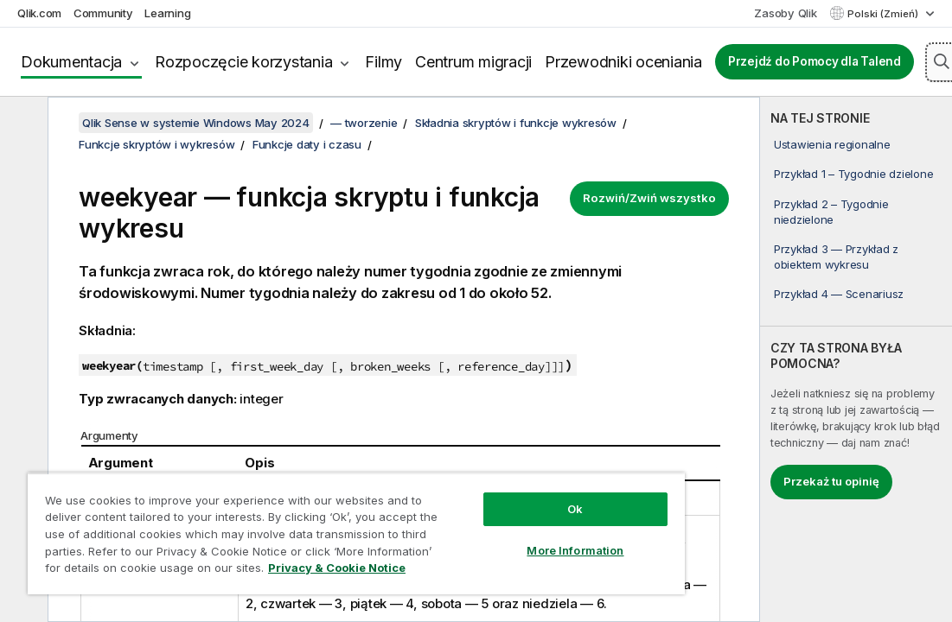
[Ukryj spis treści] (22, 123)
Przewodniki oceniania (623, 62)
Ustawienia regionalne (832, 144)
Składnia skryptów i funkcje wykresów (516, 123)
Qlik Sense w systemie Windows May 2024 (196, 123)
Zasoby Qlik (785, 13)
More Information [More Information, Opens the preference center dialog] (575, 550)
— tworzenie (363, 123)
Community (103, 13)
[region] (356, 533)
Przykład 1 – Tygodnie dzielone (854, 174)
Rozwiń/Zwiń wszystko (649, 198)
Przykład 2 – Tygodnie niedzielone (831, 211)
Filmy (383, 62)
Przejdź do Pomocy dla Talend (814, 61)
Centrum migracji (473, 62)
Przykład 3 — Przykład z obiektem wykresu (836, 256)
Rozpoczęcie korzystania (243, 62)
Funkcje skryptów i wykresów (156, 144)
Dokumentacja (71, 62)
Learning (167, 13)
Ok (575, 509)
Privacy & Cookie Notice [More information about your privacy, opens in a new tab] (337, 567)
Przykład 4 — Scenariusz (839, 294)
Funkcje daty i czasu (306, 144)
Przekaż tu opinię (831, 481)
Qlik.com (39, 13)
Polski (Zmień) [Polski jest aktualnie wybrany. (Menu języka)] (884, 14)
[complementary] (856, 359)
